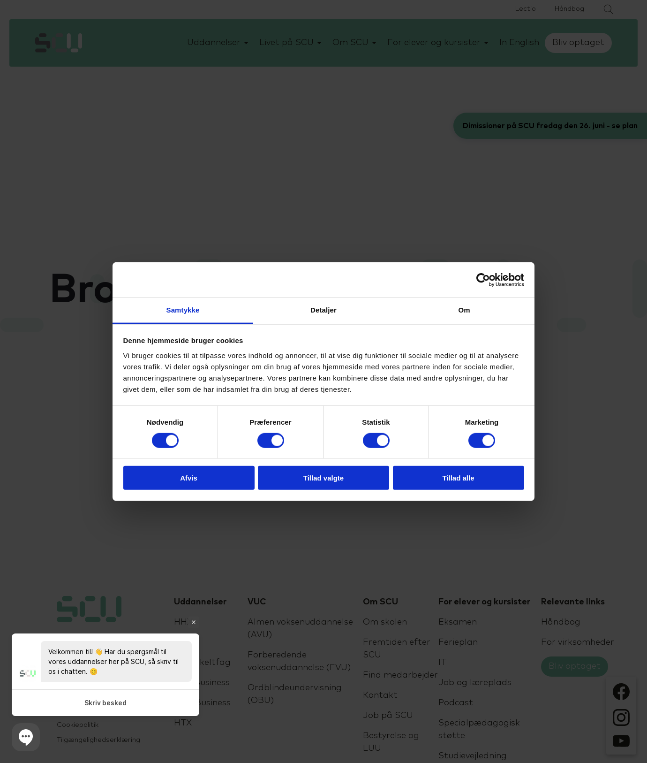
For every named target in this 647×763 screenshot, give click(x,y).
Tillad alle (458, 478)
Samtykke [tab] (183, 310)
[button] (26, 737)
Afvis (188, 478)
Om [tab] (464, 310)
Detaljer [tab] (323, 310)
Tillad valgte (323, 478)
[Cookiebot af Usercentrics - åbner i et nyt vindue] (483, 280)
